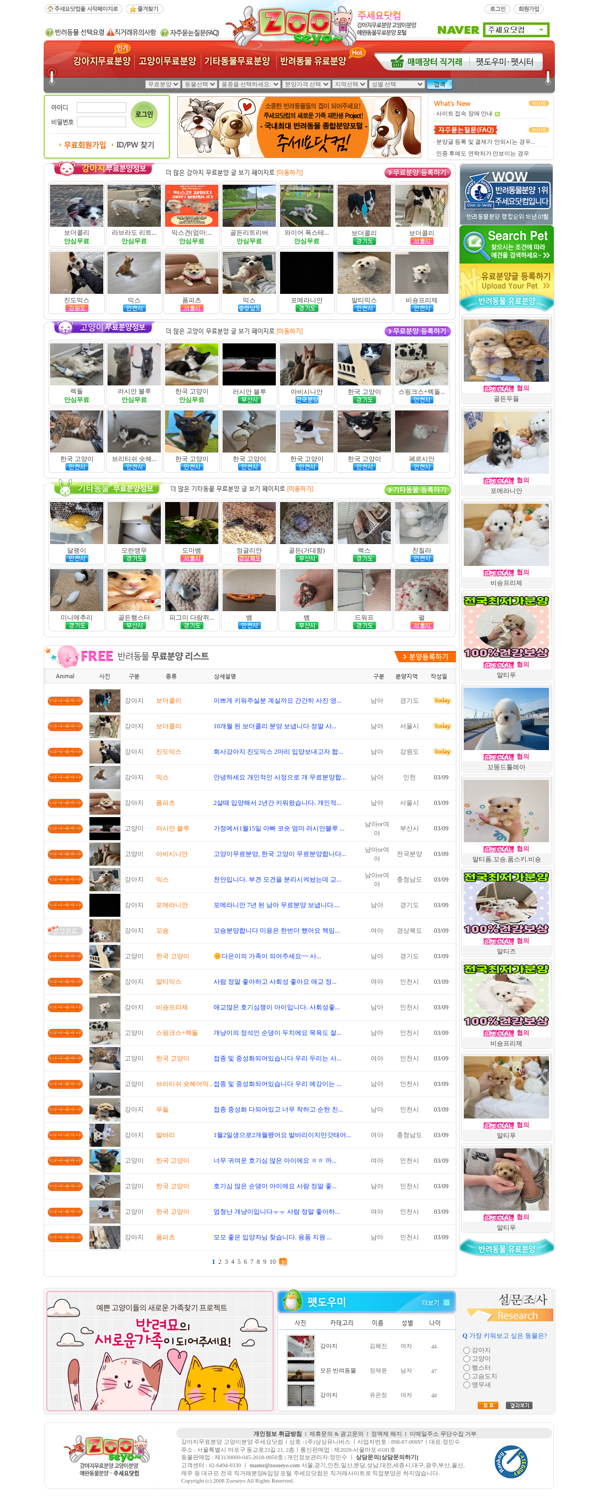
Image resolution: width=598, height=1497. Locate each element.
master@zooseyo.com (275, 1465)
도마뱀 (191, 550)
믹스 (134, 300)
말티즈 (506, 951)
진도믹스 (76, 300)
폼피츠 (191, 300)
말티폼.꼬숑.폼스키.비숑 (506, 859)
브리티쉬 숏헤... (134, 459)
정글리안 (249, 550)
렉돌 (76, 391)
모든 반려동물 (338, 1370)
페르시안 (422, 459)
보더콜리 (76, 232)
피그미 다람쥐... (191, 617)
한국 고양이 (192, 391)
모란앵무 (134, 550)
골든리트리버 (249, 232)
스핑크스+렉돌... (421, 392)
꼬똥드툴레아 (506, 767)
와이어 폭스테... (306, 232)
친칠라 (421, 550)
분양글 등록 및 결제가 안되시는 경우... (485, 142)
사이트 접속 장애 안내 (464, 114)
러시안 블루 (134, 391)
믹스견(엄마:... (191, 232)
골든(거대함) (307, 550)
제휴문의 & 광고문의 (336, 1434)
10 (272, 1261)
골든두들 (506, 398)
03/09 (441, 777)
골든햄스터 (134, 617)
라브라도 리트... (134, 232)
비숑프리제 (422, 300)
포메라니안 (307, 300)
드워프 (364, 617)
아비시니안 (307, 392)
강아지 (329, 1346)
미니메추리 (77, 617)
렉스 (364, 550)
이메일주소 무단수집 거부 (443, 1434)
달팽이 (76, 550)
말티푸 (506, 675)
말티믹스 (364, 300)
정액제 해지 (386, 1434)
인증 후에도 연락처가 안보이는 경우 (483, 154)
